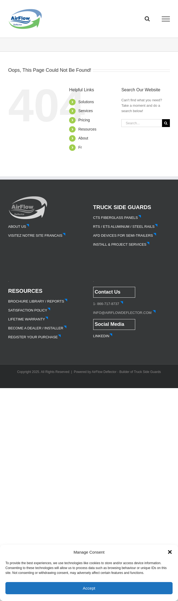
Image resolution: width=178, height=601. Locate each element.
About (83, 138)
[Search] (166, 123)
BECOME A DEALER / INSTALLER (37, 328)
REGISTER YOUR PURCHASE (34, 337)
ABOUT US (18, 227)
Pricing (84, 120)
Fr (80, 147)
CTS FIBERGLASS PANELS (117, 218)
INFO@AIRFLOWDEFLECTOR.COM (122, 313)
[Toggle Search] (147, 18)
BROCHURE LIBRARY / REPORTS (37, 301)
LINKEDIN (103, 336)
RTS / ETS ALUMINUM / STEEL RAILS (125, 227)
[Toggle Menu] (166, 19)
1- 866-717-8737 (106, 304)
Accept (89, 588)
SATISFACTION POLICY (29, 310)
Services (85, 111)
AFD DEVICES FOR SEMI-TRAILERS (124, 235)
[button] (170, 552)
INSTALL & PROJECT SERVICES (121, 244)
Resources (87, 129)
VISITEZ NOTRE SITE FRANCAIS (37, 235)
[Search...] (141, 123)
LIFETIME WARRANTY (28, 319)
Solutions (86, 102)
